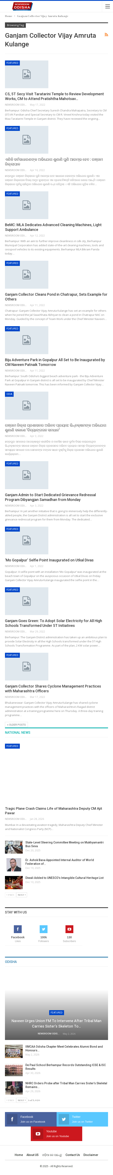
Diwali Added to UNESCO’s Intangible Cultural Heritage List (64, 877)
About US (32, 1155)
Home (19, 1155)
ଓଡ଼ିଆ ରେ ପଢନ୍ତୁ (52, 1155)
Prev (10, 894)
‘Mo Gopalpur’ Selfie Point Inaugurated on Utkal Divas (49, 560)
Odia (9, 394)
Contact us (72, 1155)
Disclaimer (90, 1155)
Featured (12, 63)
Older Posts (16, 724)
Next (22, 894)
